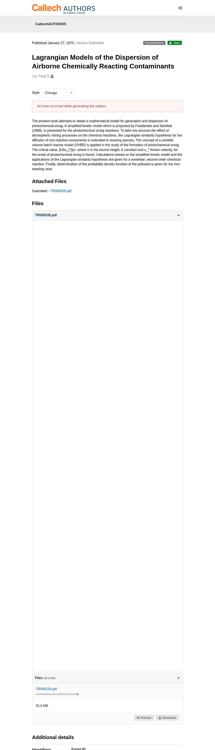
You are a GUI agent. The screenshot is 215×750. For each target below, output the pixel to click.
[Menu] (180, 8)
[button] (107, 215)
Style (36, 92)
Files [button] (107, 678)
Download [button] (167, 717)
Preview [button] (143, 717)
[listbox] (58, 93)
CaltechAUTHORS (50, 24)
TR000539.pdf (60, 191)
